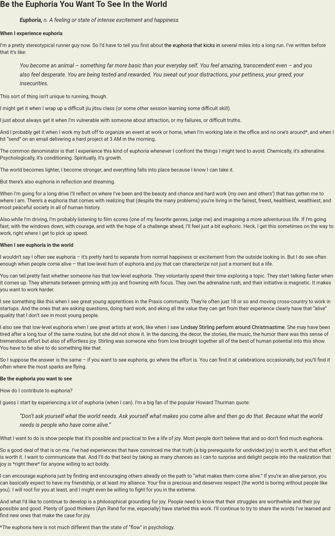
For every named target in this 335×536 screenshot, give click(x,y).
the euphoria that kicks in (192, 45)
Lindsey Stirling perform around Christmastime (233, 327)
